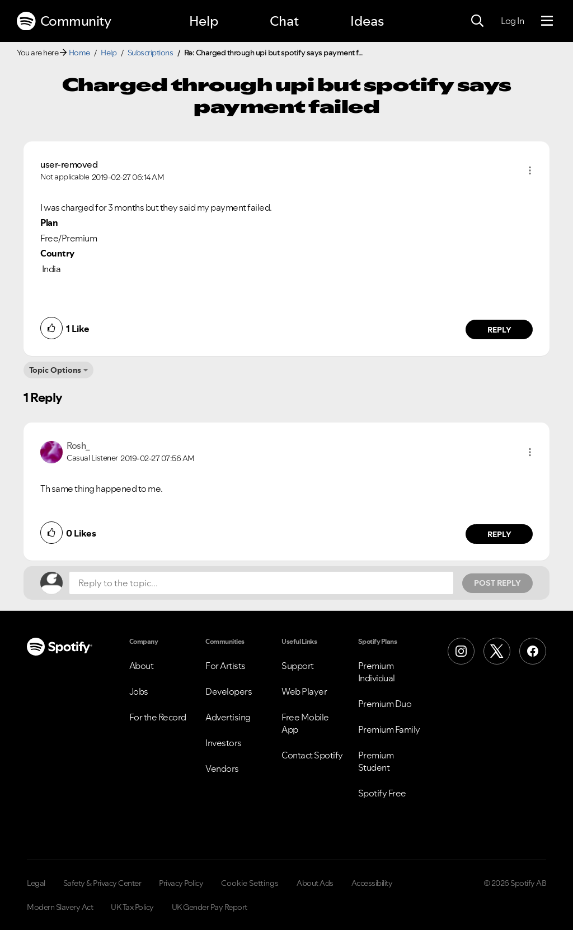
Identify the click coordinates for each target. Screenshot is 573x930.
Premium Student (376, 761)
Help (203, 21)
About (141, 665)
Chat (284, 21)
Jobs (138, 691)
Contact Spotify (312, 755)
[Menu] (547, 21)
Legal (36, 883)
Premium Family (389, 729)
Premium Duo (385, 704)
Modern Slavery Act (60, 907)
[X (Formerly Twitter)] (496, 651)
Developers (228, 691)
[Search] (477, 21)
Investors (223, 743)
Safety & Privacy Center (102, 883)
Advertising (228, 717)
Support (297, 665)
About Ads (315, 883)
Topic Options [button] (55, 370)
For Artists (225, 665)
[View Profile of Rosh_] (78, 445)
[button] (530, 170)
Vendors (222, 768)
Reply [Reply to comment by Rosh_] (499, 534)
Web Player (304, 691)
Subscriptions (150, 52)
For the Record (157, 717)
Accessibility (372, 883)
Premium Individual (376, 671)
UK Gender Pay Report (209, 907)
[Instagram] (461, 651)
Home (79, 52)
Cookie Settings (250, 883)
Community (64, 21)
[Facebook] (532, 651)
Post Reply (497, 583)
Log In (512, 21)
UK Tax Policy (132, 907)
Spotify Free (382, 793)
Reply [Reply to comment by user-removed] (499, 329)
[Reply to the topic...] (261, 583)
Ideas (367, 21)
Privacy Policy (181, 883)
